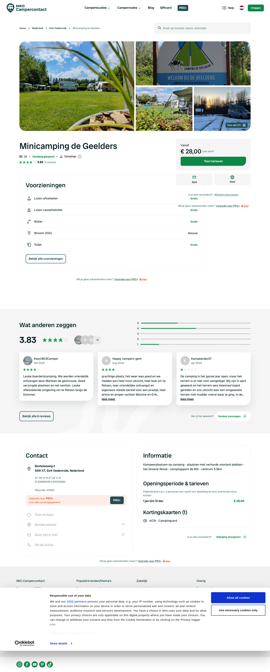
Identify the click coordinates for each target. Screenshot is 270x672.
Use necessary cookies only (238, 631)
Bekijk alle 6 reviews (36, 416)
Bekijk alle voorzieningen (46, 259)
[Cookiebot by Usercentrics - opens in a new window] (24, 664)
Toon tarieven (213, 161)
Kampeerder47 (201, 359)
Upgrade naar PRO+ (126, 279)
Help (228, 8)
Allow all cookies (238, 618)
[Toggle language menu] (241, 8)
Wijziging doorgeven (226, 194)
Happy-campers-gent (127, 359)
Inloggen (256, 7)
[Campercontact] (29, 8)
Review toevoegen (233, 416)
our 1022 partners (74, 622)
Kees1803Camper (46, 359)
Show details (59, 664)
